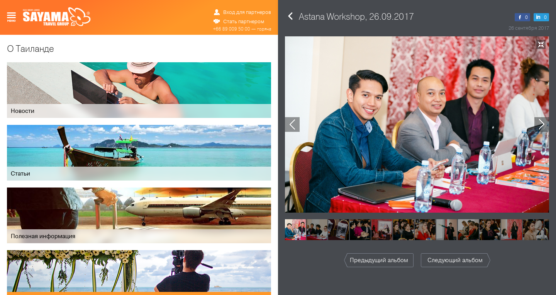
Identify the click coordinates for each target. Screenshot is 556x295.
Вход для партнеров (247, 12)
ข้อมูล (255, 6)
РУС (235, 6)
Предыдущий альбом (379, 260)
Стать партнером (243, 21)
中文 (267, 6)
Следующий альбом (455, 260)
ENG (243, 6)
